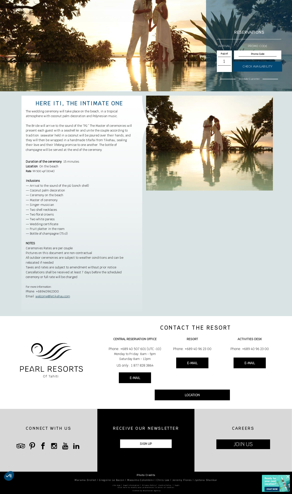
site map (116, 485)
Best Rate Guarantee (249, 78)
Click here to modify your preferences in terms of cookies (146, 487)
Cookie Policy (165, 485)
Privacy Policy (149, 485)
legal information (131, 485)
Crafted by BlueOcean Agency (147, 491)
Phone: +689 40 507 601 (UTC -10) (135, 349)
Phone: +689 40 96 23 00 (192, 349)
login (177, 485)
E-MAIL (135, 378)
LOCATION (192, 395)
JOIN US (243, 444)
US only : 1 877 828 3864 (135, 365)
